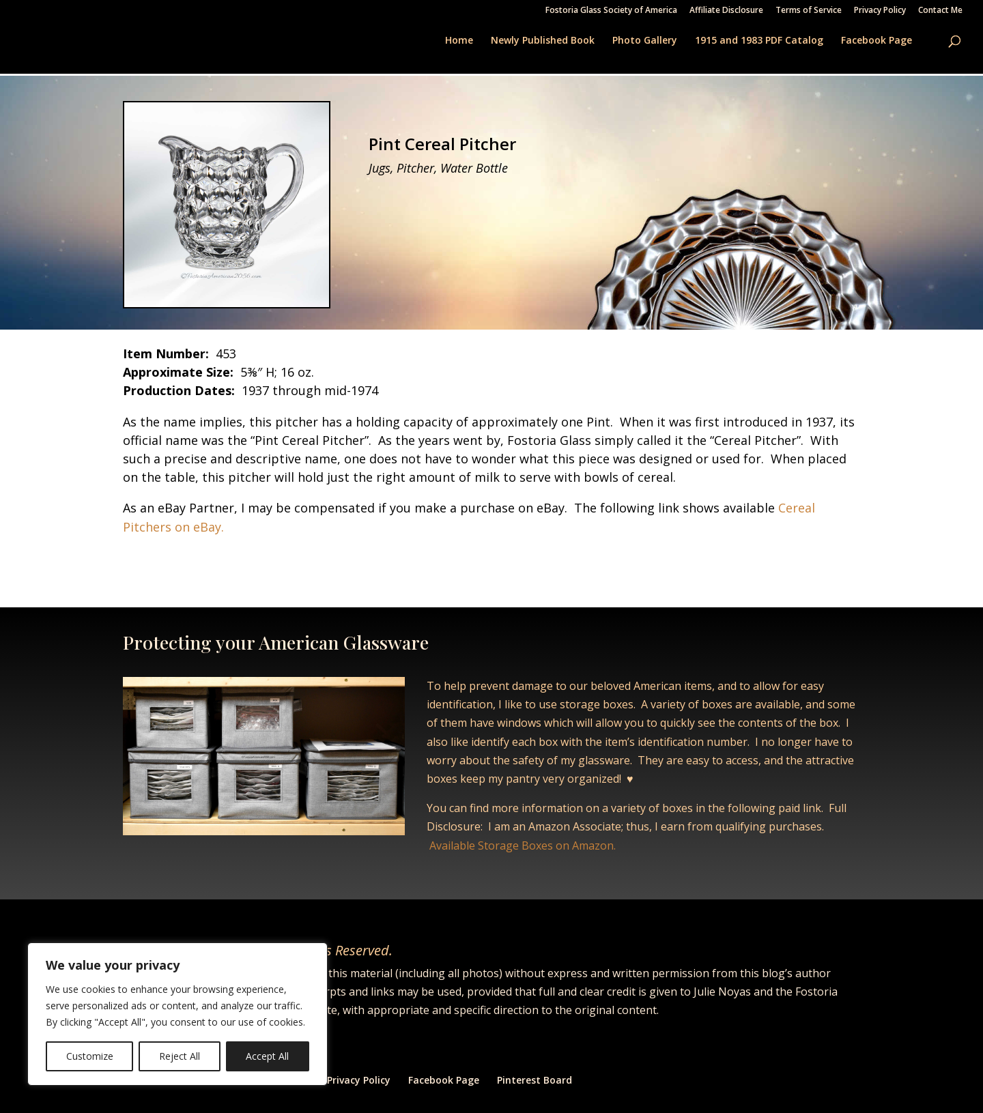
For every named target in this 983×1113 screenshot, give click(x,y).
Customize (89, 1056)
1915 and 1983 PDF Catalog (759, 40)
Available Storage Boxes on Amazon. (522, 845)
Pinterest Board (534, 1079)
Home (459, 40)
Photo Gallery (644, 40)
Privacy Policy (880, 11)
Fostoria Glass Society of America (611, 11)
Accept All (267, 1056)
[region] (177, 1014)
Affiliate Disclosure (726, 11)
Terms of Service (808, 11)
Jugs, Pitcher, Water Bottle (438, 168)
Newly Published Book (543, 40)
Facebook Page (876, 40)
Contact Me (940, 11)
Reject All (179, 1056)
